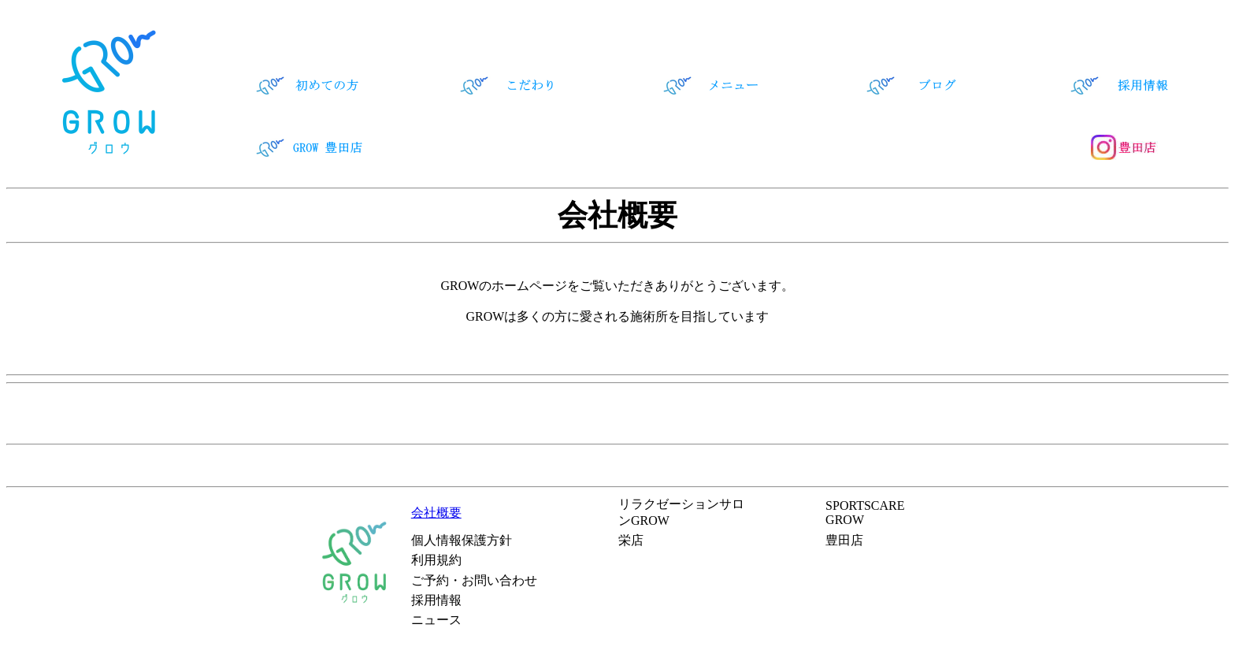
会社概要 (436, 512)
